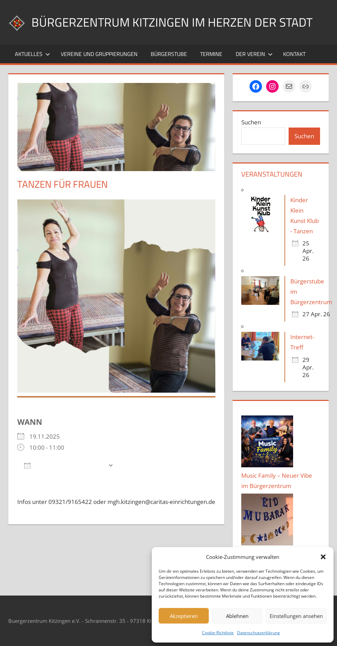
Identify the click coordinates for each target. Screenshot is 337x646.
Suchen (251, 122)
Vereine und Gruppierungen (99, 54)
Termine (211, 54)
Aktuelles (32, 54)
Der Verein (254, 54)
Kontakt (294, 54)
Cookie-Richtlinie (218, 633)
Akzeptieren (184, 615)
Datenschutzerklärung (258, 633)
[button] (323, 556)
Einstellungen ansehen (296, 615)
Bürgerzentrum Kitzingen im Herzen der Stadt (174, 21)
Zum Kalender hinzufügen (64, 465)
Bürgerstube (169, 54)
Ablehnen (237, 615)
